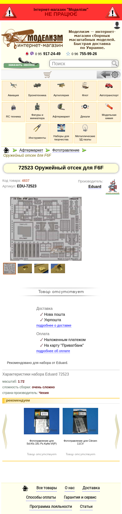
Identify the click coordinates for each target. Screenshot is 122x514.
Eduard (94, 187)
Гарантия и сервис (80, 497)
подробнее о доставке (53, 325)
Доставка (91, 488)
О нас (69, 488)
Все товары (46, 488)
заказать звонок (21, 65)
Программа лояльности (51, 506)
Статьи (86, 506)
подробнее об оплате (53, 351)
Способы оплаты (41, 497)
